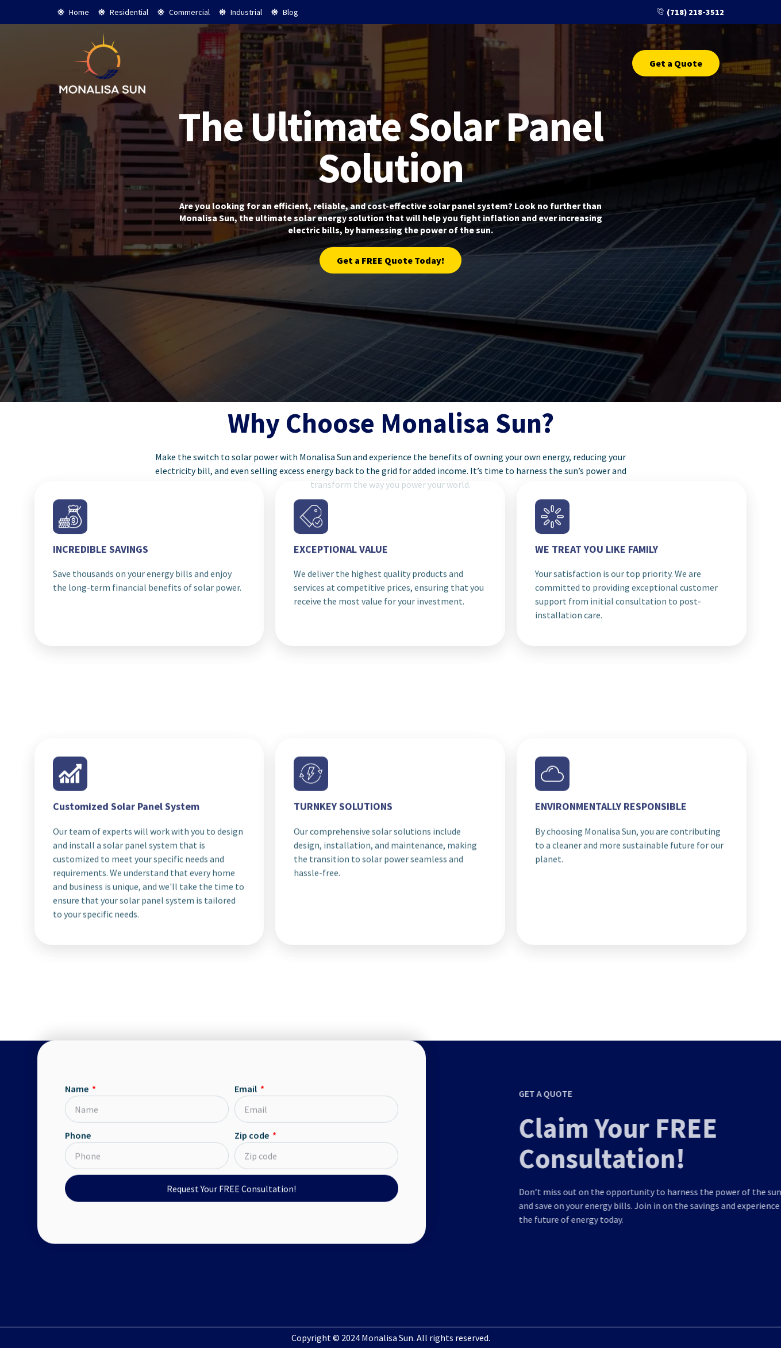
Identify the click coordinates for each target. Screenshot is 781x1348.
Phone (78, 616)
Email (246, 570)
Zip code (252, 616)
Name (77, 570)
